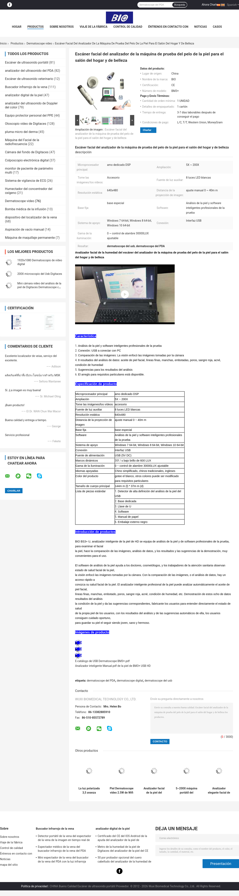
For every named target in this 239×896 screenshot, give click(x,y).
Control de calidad (127, 26)
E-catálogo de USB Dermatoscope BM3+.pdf (102, 661)
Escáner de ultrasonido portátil (26, 62)
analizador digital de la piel (24, 95)
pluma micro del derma (21, 132)
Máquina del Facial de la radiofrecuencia (22, 142)
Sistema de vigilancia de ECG (25, 181)
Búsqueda (179, 4)
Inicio (3, 43)
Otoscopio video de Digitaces (25, 124)
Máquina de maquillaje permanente (30, 238)
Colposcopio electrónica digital (27, 160)
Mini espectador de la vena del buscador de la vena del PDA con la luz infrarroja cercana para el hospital (63, 860)
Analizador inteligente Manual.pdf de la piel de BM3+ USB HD (113, 665)
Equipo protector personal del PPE (29, 115)
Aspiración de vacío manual (24, 229)
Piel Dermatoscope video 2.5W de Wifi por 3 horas (121, 790)
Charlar (147, 130)
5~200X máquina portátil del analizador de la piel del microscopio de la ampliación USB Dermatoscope (186, 790)
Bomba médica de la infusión (25, 209)
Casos (217, 26)
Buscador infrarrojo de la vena (26, 87)
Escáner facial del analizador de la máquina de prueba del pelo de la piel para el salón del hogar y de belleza (104, 134)
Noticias (200, 26)
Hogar (16, 26)
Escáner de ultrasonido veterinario (29, 79)
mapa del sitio (9, 864)
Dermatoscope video (39, 43)
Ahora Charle (210, 4)
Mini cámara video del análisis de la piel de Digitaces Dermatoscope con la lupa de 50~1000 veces (39, 287)
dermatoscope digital (130, 680)
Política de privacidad (34, 886)
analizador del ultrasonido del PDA (29, 71)
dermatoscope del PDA (101, 680)
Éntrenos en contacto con (168, 26)
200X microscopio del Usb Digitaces (39, 273)
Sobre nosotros (62, 26)
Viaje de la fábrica (93, 26)
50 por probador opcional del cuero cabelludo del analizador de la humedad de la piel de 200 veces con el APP (124, 860)
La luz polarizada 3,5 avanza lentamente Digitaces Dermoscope (89, 790)
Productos (35, 26)
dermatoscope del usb (158, 680)
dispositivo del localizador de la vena (31, 217)
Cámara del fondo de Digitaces (26, 152)
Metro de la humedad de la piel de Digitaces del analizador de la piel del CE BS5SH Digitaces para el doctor (123, 849)
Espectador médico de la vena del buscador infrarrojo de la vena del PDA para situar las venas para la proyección (62, 849)
